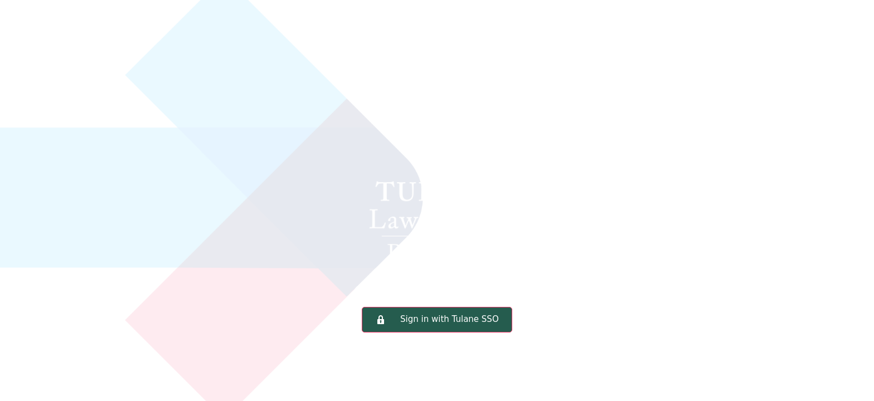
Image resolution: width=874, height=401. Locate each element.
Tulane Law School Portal (437, 170)
